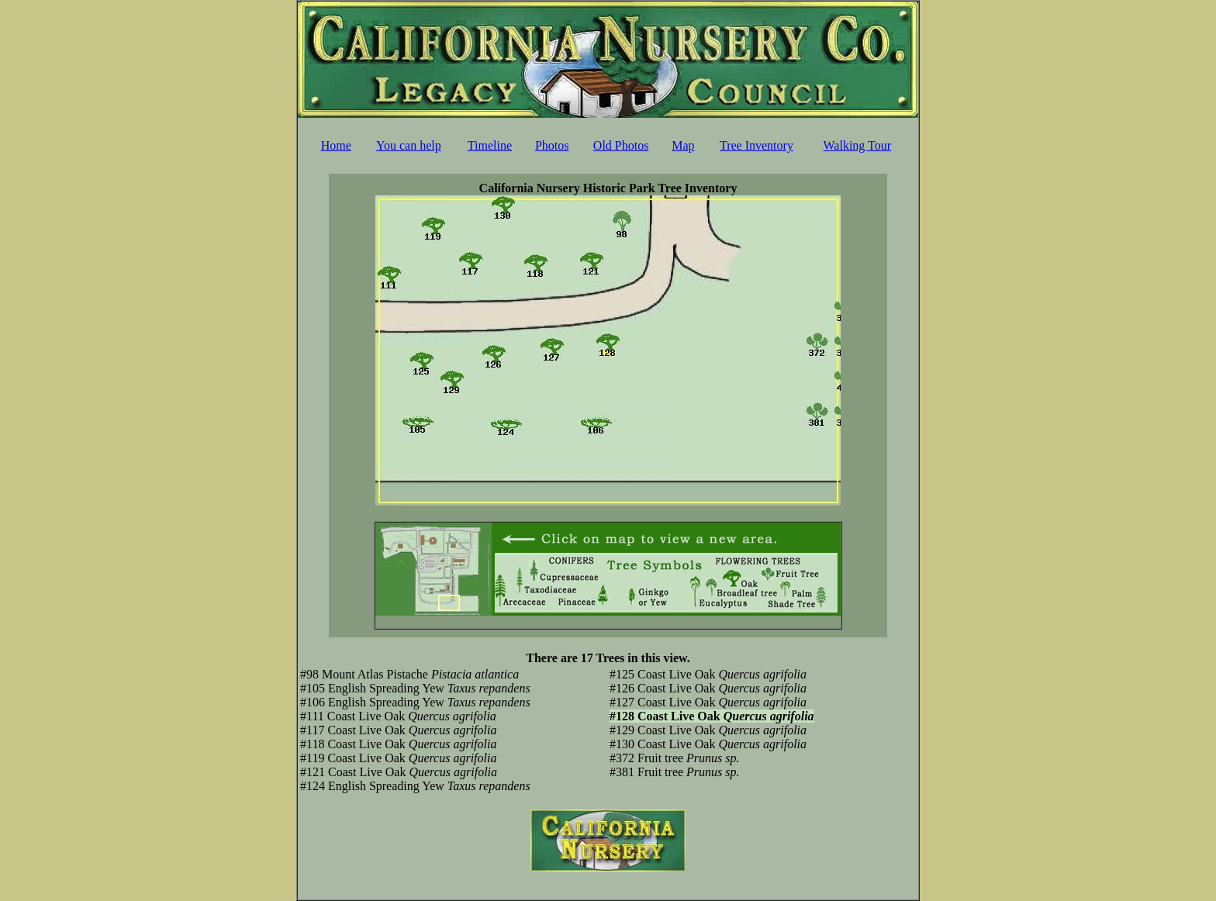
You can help (408, 145)
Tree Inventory (756, 145)
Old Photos (621, 145)
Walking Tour (858, 145)
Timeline (490, 145)
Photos (552, 145)
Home (336, 145)
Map (683, 145)
